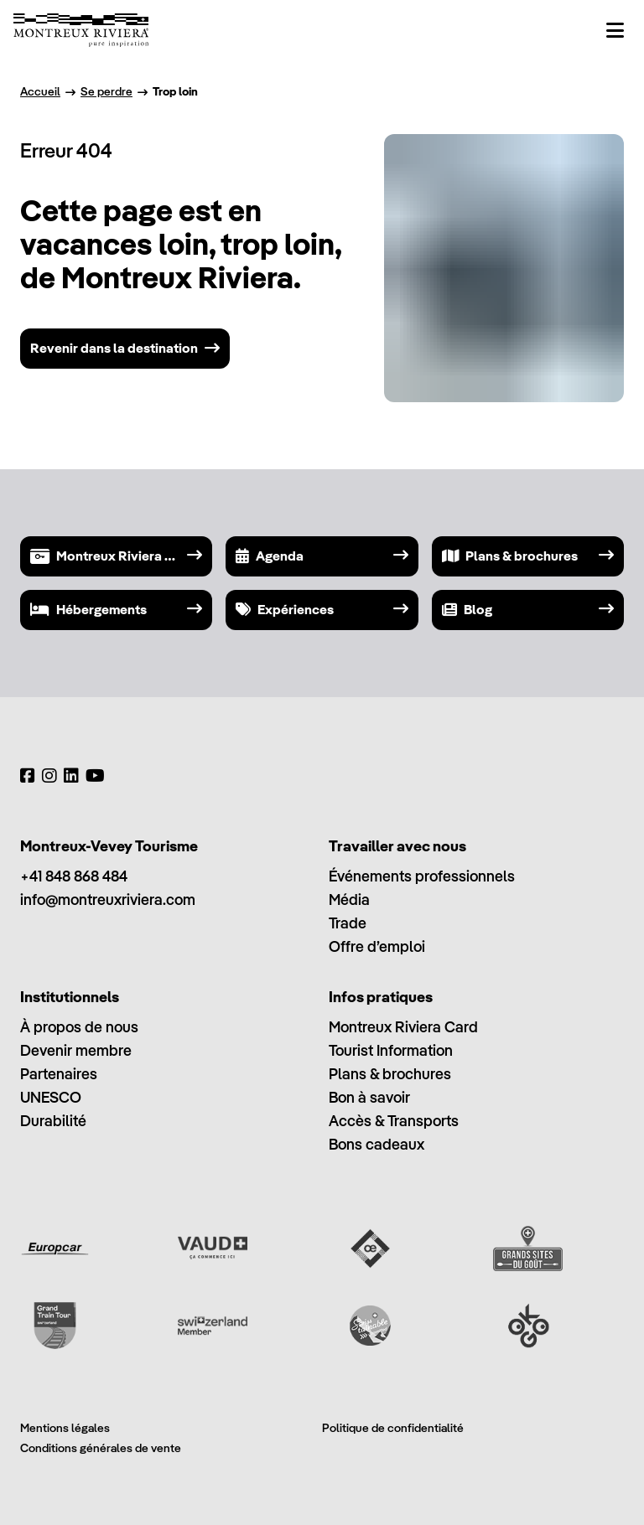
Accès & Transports (394, 1120)
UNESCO (50, 1097)
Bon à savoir (369, 1097)
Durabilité (53, 1120)
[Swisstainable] (370, 1325)
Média (349, 899)
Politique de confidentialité (393, 1427)
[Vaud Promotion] (212, 1248)
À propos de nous (79, 1026)
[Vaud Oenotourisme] (370, 1248)
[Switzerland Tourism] (212, 1325)
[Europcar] (55, 1248)
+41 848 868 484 (73, 876)
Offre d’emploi (377, 946)
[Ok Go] (528, 1325)
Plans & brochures (390, 1073)
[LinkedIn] (71, 776)
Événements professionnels (422, 876)
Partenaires (58, 1073)
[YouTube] (95, 776)
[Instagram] (49, 776)
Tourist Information (391, 1050)
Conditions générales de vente (100, 1447)
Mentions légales (65, 1427)
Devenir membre (76, 1050)
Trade (347, 923)
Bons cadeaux (376, 1144)
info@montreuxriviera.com (107, 899)
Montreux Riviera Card (403, 1026)
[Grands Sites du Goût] (528, 1248)
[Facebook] (27, 776)
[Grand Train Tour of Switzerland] (55, 1325)
